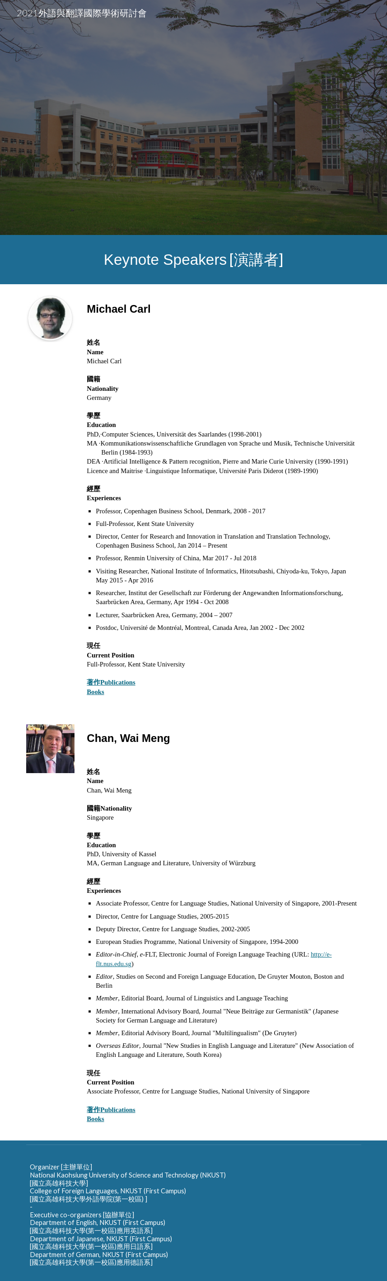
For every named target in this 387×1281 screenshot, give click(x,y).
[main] (193, 259)
